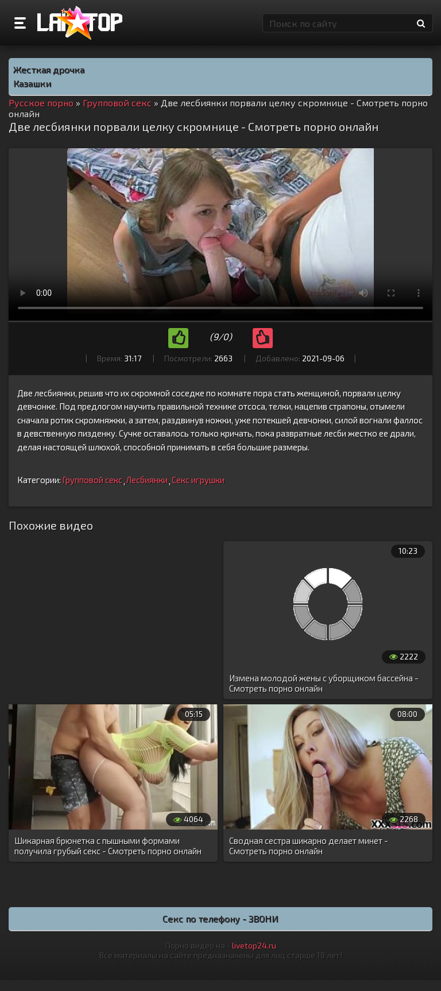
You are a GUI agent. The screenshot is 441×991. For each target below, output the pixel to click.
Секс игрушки (198, 480)
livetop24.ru (254, 945)
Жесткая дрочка (48, 69)
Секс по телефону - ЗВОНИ (220, 918)
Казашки (32, 83)
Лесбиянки (147, 480)
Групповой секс (92, 480)
